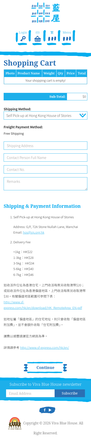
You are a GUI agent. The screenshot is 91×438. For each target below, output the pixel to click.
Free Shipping (14, 133)
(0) (37, 36)
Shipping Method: (17, 109)
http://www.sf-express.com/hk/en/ (44, 347)
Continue (46, 367)
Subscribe (70, 393)
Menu (67, 36)
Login (23, 36)
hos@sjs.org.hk (33, 232)
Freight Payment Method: (23, 127)
